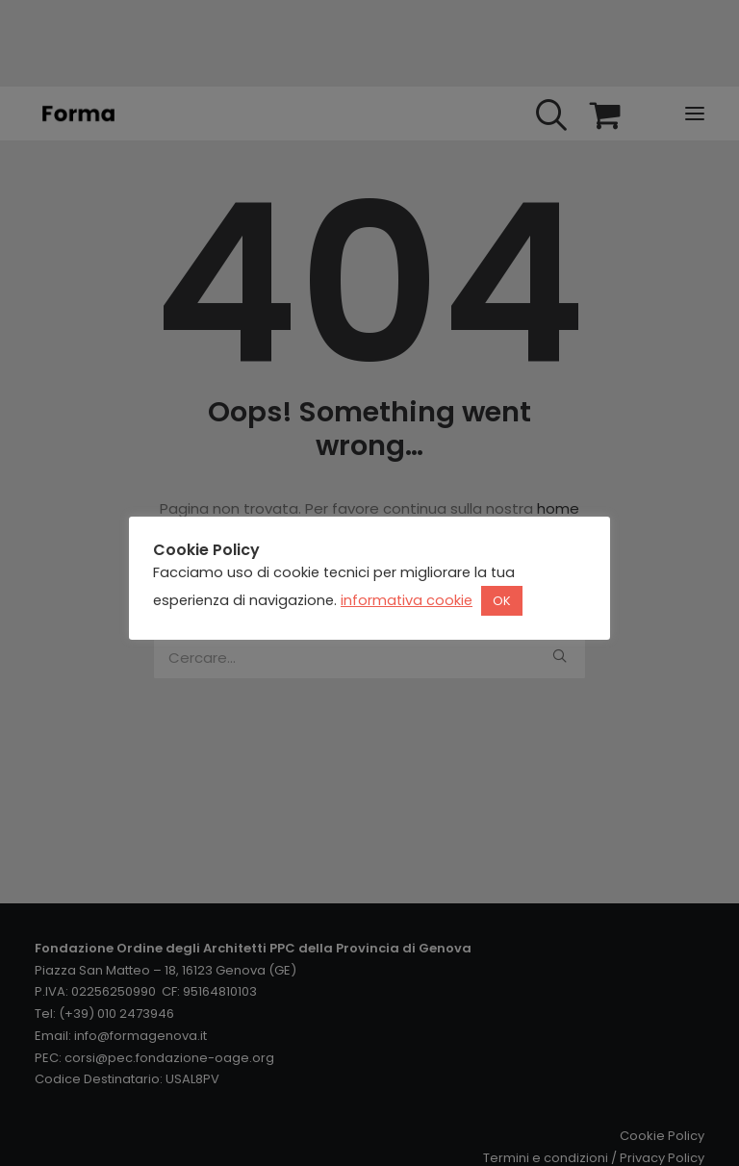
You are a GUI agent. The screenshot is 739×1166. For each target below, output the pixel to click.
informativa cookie (406, 600)
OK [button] (502, 601)
